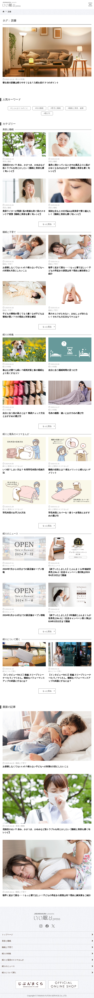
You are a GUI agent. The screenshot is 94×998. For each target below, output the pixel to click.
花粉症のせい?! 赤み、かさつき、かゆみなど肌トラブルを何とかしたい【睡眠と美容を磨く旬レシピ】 (24, 168)
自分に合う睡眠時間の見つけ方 (62, 370)
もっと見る (47, 224)
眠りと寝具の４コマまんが (13, 960)
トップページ (7, 935)
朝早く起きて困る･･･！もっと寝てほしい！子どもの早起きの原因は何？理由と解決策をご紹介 (69, 270)
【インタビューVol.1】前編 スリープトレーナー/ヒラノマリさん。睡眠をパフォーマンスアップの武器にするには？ (69, 678)
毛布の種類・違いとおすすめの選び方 (66, 413)
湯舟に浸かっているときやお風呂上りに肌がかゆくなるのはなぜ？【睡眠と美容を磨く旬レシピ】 (69, 168)
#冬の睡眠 (39, 108)
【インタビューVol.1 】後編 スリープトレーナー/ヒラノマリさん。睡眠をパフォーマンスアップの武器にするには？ (24, 678)
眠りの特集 (6, 954)
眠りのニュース (8, 966)
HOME (3, 11)
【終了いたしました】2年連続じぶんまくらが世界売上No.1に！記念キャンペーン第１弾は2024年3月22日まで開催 (69, 618)
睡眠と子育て (7, 947)
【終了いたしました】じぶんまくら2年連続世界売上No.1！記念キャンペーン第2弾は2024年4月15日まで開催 (69, 572)
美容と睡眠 (6, 941)
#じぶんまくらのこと (19, 108)
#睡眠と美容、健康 (75, 108)
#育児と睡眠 (56, 108)
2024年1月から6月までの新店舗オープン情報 (24, 615)
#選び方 (47, 113)
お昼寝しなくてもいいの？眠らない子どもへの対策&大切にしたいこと (35, 766)
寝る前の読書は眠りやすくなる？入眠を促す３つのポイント (31, 83)
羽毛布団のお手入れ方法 (14, 513)
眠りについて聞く (9, 973)
